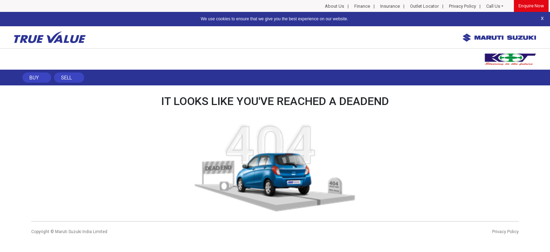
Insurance (390, 6)
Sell (66, 77)
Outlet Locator (424, 6)
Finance (362, 6)
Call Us (493, 6)
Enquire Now (531, 5)
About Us (334, 6)
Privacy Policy (462, 6)
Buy (34, 77)
